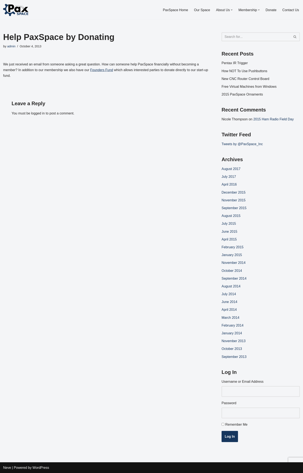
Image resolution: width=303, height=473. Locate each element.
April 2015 (229, 239)
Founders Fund (101, 70)
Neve (7, 467)
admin (11, 46)
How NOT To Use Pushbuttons (244, 71)
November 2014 (234, 262)
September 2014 (234, 278)
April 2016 (229, 184)
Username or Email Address (242, 381)
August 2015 (231, 216)
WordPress (40, 467)
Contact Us (290, 10)
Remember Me (236, 424)
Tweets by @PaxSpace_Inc (242, 144)
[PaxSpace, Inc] (15, 10)
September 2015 (234, 208)
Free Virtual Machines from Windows (249, 86)
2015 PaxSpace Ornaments (242, 94)
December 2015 (234, 192)
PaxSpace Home (175, 10)
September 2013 (234, 357)
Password (229, 403)
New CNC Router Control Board (245, 79)
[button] (232, 10)
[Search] (256, 36)
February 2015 (232, 247)
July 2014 (229, 294)
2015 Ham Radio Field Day (273, 119)
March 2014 (230, 317)
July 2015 (229, 223)
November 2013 (234, 341)
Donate (271, 10)
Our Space (202, 10)
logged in (38, 113)
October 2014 (232, 270)
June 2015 (229, 231)
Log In (230, 436)
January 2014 (232, 333)
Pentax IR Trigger (235, 63)
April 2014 (229, 309)
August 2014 (231, 286)
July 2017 (229, 176)
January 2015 (232, 255)
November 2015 (234, 200)
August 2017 (231, 169)
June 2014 (229, 302)
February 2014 (232, 325)
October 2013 (232, 349)
